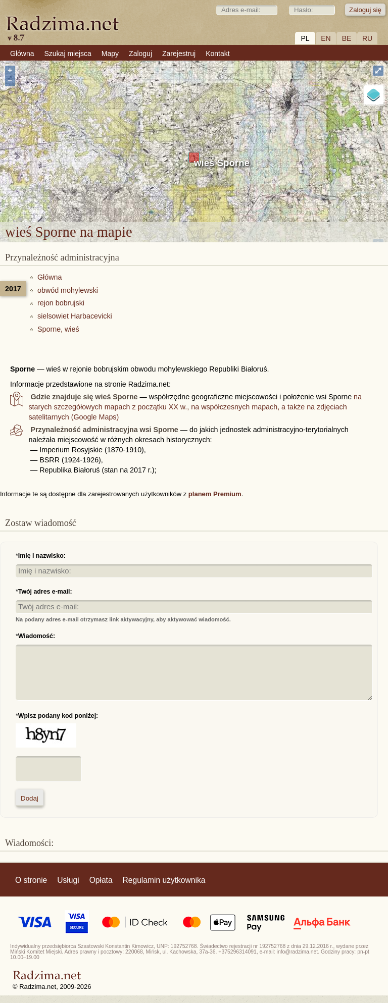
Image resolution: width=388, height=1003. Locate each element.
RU (367, 38)
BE (347, 38)
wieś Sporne (222, 162)
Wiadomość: (36, 636)
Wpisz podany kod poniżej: (58, 715)
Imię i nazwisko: (42, 555)
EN (325, 38)
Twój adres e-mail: (45, 591)
